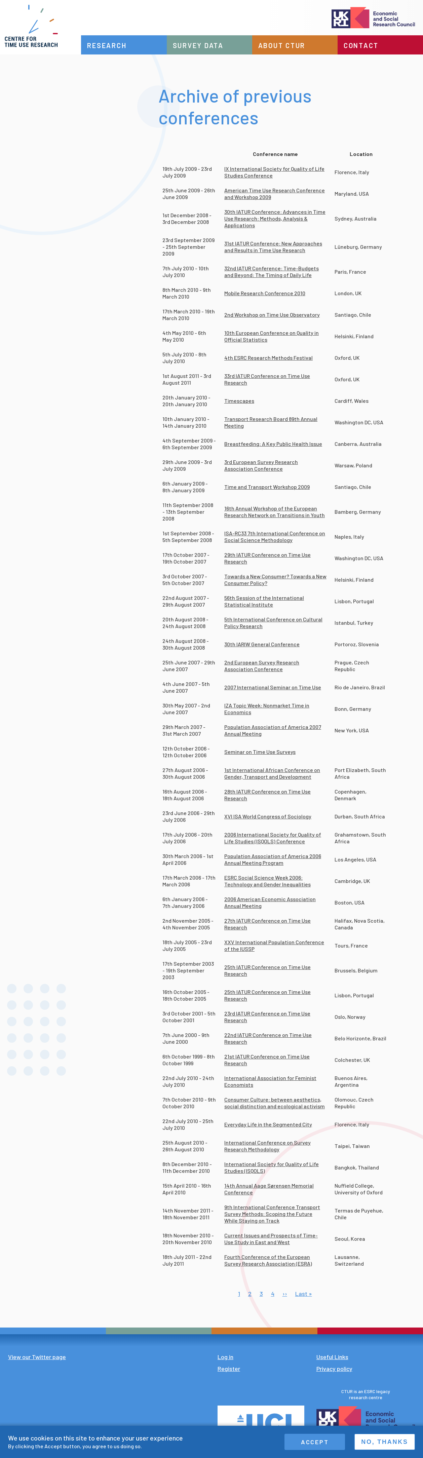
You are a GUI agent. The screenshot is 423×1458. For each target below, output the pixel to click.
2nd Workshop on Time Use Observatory (272, 314)
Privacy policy (334, 1368)
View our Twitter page (37, 1356)
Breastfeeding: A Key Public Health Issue (273, 443)
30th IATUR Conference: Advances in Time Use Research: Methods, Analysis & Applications (274, 218)
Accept (315, 1442)
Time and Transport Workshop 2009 (267, 487)
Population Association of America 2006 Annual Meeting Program (272, 859)
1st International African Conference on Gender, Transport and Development (272, 773)
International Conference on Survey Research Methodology (267, 1145)
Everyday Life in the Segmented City (268, 1124)
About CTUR (283, 45)
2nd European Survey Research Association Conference (261, 665)
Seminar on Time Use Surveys (260, 752)
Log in (225, 1356)
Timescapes (239, 400)
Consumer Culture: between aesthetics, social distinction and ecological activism (274, 1102)
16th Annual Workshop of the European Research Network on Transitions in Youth (274, 511)
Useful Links (332, 1356)
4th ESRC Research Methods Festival (268, 357)
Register (229, 1368)
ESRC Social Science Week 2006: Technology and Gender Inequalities (267, 880)
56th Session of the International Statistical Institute (264, 601)
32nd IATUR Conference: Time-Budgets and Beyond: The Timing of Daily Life (271, 271)
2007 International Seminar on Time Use (272, 687)
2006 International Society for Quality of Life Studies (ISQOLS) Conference (272, 837)
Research (110, 45)
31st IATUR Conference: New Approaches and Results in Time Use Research (273, 246)
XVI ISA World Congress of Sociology (267, 816)
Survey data (200, 45)
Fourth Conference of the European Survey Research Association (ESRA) (268, 1260)
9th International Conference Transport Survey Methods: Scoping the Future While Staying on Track (272, 1214)
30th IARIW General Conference (262, 644)
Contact (361, 45)
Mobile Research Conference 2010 (264, 293)
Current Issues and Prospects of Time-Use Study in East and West (271, 1238)
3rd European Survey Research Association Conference (261, 465)
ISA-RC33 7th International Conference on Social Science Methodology (274, 536)
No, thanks (384, 1441)
